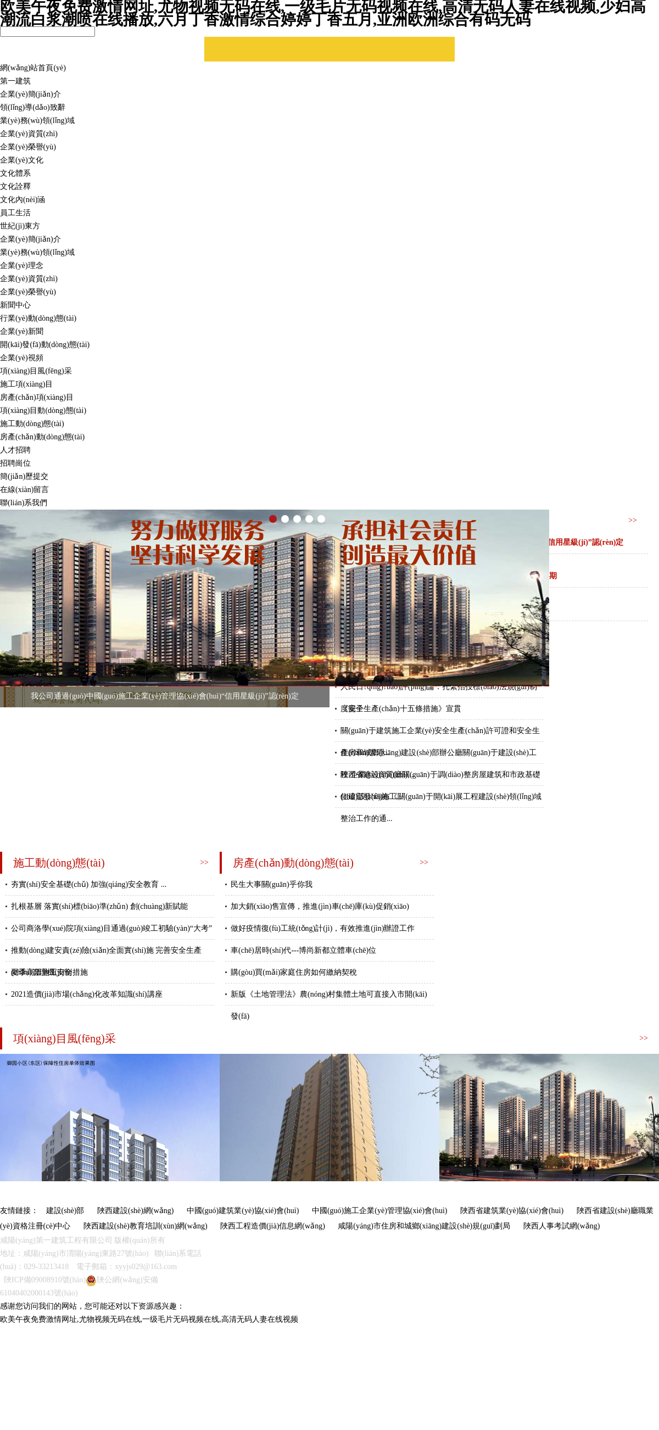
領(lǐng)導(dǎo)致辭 (32, 107)
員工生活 (15, 213)
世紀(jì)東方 (20, 226)
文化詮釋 (15, 186)
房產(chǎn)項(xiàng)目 (37, 397)
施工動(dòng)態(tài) (32, 424)
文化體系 (15, 173)
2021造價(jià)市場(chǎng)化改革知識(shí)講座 (87, 994)
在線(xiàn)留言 (24, 489)
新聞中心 (15, 305)
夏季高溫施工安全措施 (49, 972)
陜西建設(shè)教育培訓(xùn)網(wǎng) (145, 1226)
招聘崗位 (15, 463)
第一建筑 (15, 81)
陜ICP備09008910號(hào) (45, 1280)
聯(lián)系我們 (23, 503)
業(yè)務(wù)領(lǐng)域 (37, 120)
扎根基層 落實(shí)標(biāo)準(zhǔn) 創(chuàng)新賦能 (99, 906)
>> (632, 520)
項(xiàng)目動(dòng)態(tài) (43, 410)
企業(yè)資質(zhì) (29, 134)
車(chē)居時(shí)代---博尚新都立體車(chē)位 (303, 950)
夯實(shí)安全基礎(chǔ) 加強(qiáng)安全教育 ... (88, 884)
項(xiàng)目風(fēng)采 (36, 371)
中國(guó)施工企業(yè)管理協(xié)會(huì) (380, 1210)
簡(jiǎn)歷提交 (24, 476)
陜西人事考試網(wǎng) (561, 1226)
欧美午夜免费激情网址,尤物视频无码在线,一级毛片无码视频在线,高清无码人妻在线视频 (149, 1319)
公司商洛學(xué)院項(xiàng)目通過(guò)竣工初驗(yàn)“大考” (111, 928)
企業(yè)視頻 (21, 358)
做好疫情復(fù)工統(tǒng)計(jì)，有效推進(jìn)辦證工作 (323, 928)
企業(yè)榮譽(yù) (28, 147)
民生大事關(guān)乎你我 (271, 884)
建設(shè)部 (65, 1210)
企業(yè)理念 (21, 265)
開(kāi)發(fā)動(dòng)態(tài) (45, 344)
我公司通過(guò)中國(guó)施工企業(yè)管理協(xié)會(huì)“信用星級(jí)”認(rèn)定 (165, 696)
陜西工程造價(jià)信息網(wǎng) (272, 1226)
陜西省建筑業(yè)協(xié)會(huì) (511, 1210)
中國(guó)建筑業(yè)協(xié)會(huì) (243, 1210)
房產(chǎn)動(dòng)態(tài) (42, 437)
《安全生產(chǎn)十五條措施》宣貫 (400, 709)
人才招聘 (15, 450)
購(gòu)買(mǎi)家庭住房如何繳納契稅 (294, 972)
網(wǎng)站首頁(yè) (33, 68)
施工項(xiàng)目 (26, 384)
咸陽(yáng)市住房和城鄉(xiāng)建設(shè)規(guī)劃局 (424, 1226)
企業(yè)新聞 (21, 331)
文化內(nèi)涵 (22, 199)
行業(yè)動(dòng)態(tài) (38, 318)
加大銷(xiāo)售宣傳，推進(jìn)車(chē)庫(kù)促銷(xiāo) (320, 906)
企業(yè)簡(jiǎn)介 (30, 94)
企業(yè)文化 (21, 160)
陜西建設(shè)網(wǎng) (135, 1210)
